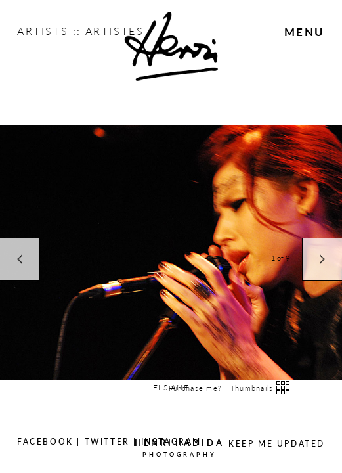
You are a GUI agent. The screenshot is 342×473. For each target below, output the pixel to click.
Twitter (107, 441)
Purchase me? (196, 388)
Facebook (45, 441)
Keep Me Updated (276, 443)
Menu (304, 31)
